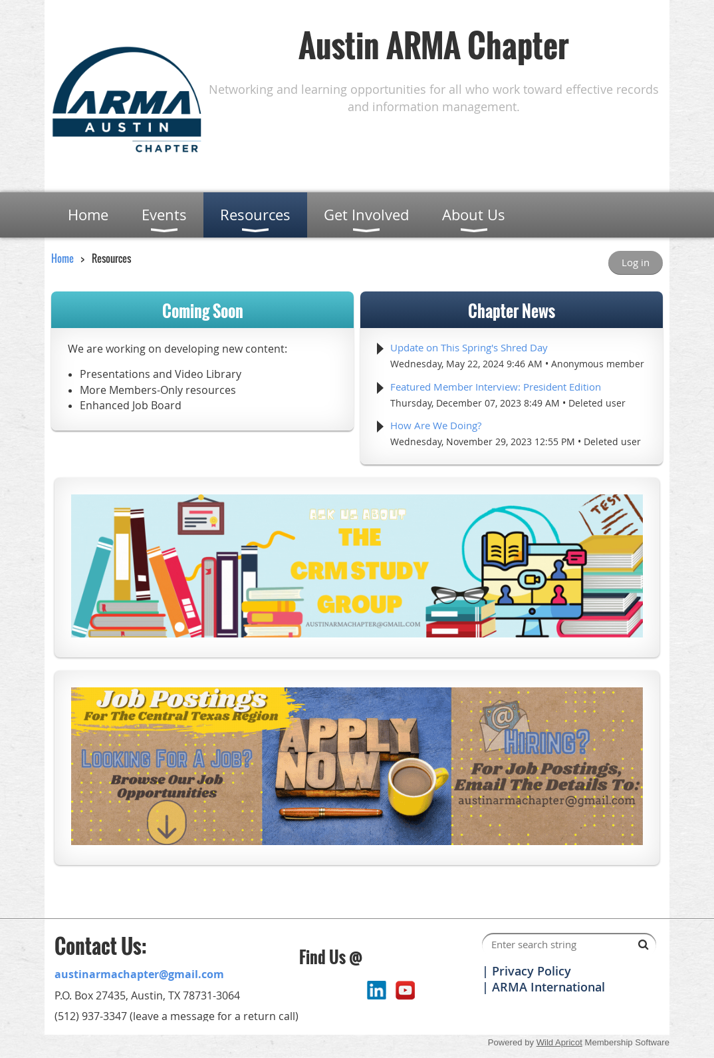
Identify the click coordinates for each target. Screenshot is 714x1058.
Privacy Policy (531, 971)
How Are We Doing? (435, 425)
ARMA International (548, 987)
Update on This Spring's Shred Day (469, 347)
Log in (636, 262)
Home (62, 258)
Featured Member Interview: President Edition (495, 386)
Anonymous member (597, 363)
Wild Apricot (559, 1042)
